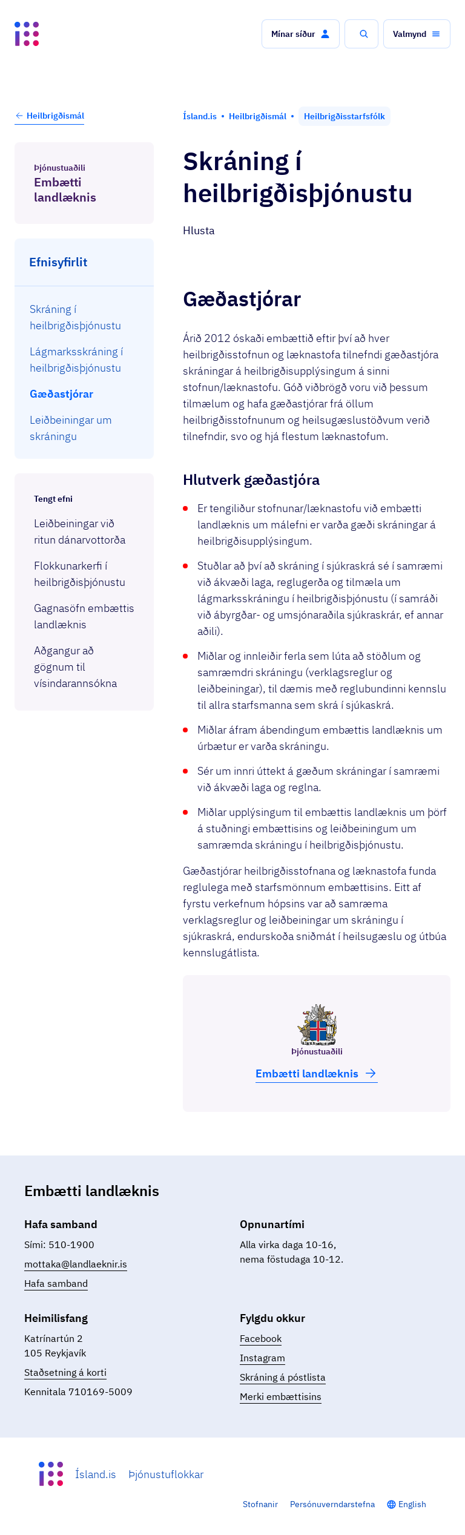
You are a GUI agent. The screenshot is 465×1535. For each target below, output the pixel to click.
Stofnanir (260, 1504)
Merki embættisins (281, 1396)
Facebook (261, 1338)
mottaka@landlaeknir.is (75, 1264)
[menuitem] (84, 317)
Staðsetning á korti (65, 1372)
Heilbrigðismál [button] (49, 115)
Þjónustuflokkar (165, 1474)
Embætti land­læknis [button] (317, 1073)
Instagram (262, 1358)
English (412, 1504)
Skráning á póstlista (283, 1377)
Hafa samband (56, 1283)
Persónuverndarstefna (332, 1504)
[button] (301, 33)
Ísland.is (95, 1474)
